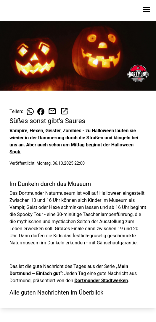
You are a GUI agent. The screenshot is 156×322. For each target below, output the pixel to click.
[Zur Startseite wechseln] (19, 10)
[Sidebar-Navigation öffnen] (146, 10)
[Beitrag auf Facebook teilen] (40, 111)
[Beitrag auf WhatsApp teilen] (30, 111)
